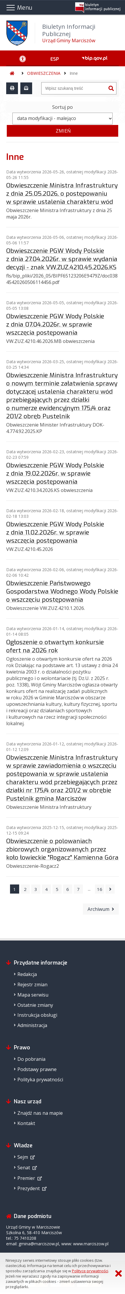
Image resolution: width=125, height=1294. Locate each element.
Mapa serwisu (32, 995)
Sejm (22, 1157)
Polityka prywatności (40, 1079)
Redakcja (27, 974)
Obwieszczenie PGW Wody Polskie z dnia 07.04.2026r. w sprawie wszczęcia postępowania (55, 324)
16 (99, 889)
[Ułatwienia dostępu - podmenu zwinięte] (22, 58)
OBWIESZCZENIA (43, 73)
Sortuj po (62, 107)
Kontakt (26, 1123)
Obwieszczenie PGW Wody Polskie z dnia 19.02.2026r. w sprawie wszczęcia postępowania (55, 473)
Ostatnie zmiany (35, 1005)
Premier (26, 1178)
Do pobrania (31, 1059)
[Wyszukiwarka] (74, 88)
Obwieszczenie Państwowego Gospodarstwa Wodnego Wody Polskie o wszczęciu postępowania (62, 591)
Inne (74, 73)
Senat (23, 1167)
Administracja (32, 1025)
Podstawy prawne (37, 1069)
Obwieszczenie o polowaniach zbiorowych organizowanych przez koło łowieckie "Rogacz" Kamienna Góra (62, 849)
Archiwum (98, 909)
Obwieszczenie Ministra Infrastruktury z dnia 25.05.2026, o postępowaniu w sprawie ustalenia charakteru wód (62, 193)
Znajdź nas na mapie (40, 1113)
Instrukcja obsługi (37, 1015)
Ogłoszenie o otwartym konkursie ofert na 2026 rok (55, 646)
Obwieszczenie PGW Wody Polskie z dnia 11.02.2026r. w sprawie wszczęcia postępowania (55, 532)
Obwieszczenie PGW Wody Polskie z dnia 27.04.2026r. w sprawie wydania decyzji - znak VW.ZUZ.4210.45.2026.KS (61, 259)
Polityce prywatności (90, 1270)
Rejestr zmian (32, 984)
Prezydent (28, 1188)
